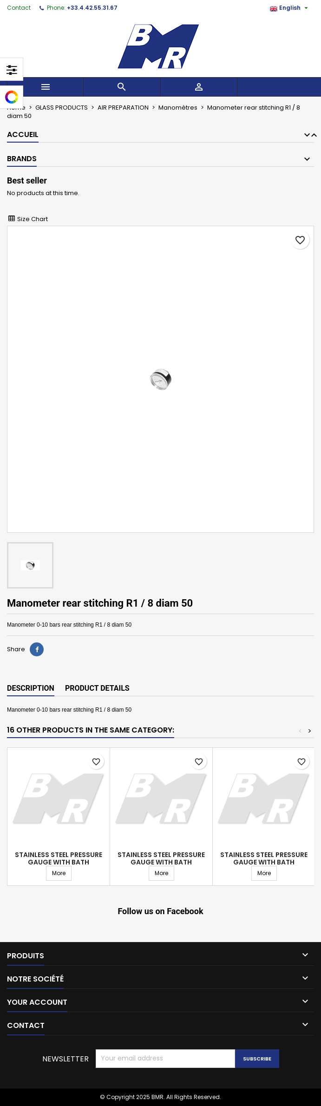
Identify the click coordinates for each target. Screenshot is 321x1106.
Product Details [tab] (97, 688)
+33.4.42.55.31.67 (92, 8)
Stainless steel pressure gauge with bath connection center (161, 862)
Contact (19, 8)
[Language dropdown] (290, 8)
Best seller (27, 180)
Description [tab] (30, 688)
